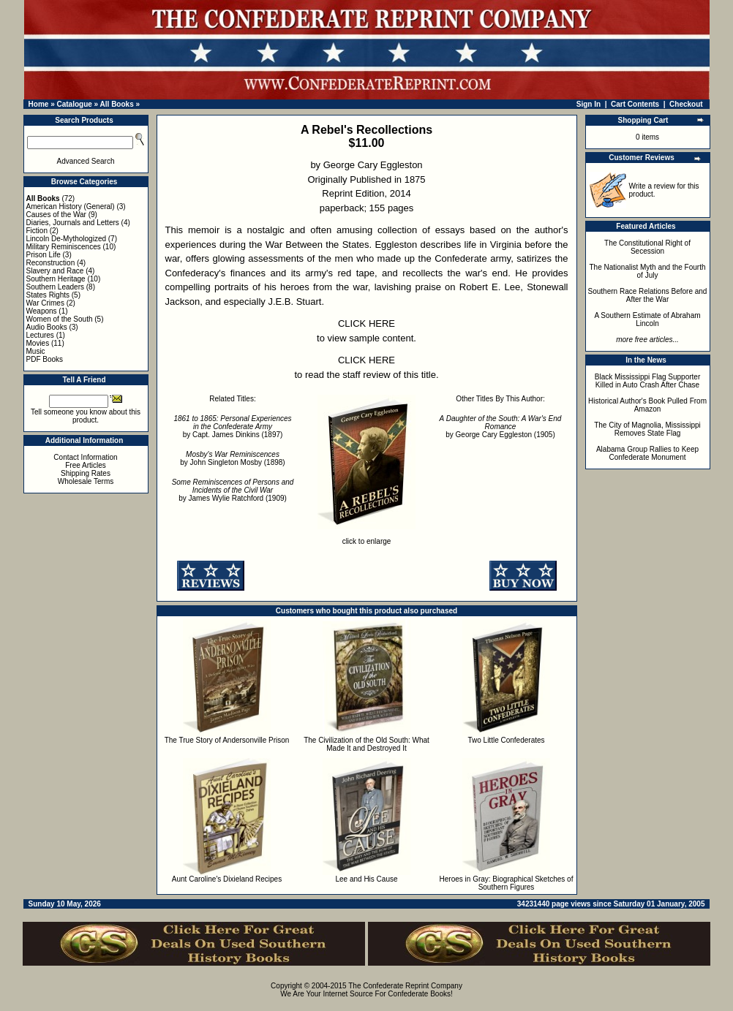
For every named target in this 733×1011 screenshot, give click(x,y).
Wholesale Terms (86, 481)
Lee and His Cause (366, 879)
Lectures (40, 335)
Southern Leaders (55, 287)
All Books (117, 104)
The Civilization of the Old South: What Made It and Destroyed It (366, 744)
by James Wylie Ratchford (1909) (233, 490)
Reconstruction (50, 263)
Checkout (686, 104)
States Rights (47, 295)
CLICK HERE (366, 323)
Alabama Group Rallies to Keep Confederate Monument (647, 453)
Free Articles (85, 465)
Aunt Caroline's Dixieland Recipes (227, 879)
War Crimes (45, 303)
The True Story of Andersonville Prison (227, 740)
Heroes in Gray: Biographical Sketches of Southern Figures (507, 883)
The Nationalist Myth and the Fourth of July (648, 271)
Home (39, 104)
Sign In (588, 104)
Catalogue (73, 104)
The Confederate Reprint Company (405, 986)
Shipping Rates (85, 473)
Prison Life (43, 255)
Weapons (41, 311)
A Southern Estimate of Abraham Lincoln (647, 319)
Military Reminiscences (63, 247)
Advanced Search (86, 161)
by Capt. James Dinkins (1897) (232, 426)
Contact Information (85, 457)
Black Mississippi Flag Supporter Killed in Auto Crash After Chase (648, 381)
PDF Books (45, 359)
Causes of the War (56, 215)
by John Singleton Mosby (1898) (232, 458)
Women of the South (59, 319)
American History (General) (70, 206)
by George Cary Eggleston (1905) (501, 426)
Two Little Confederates (505, 740)
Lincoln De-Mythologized (66, 239)
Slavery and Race (55, 271)
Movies (38, 343)
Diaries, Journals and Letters (72, 223)
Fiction (37, 231)
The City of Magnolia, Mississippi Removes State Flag (647, 429)
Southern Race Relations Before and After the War (647, 295)
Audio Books (46, 327)
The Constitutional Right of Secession (647, 247)
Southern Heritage (56, 279)
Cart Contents (635, 104)
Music (35, 351)
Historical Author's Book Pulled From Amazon (647, 405)
